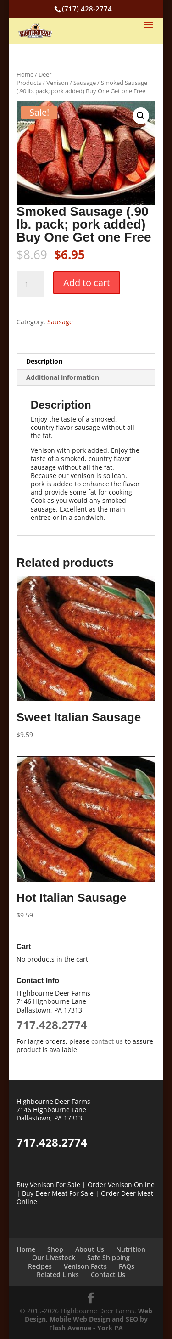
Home (25, 74)
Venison (57, 83)
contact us (107, 1041)
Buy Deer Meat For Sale (58, 1193)
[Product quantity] (30, 284)
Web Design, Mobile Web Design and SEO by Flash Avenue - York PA (89, 1319)
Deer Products (34, 78)
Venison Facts (85, 1266)
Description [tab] (44, 361)
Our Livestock (53, 1257)
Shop (55, 1249)
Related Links (58, 1274)
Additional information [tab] (62, 377)
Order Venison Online (121, 1184)
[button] (141, 115)
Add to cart (86, 282)
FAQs (126, 1266)
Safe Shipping (108, 1257)
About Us (89, 1249)
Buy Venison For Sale (48, 1184)
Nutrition (130, 1249)
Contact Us (108, 1274)
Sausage (84, 83)
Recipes (40, 1266)
